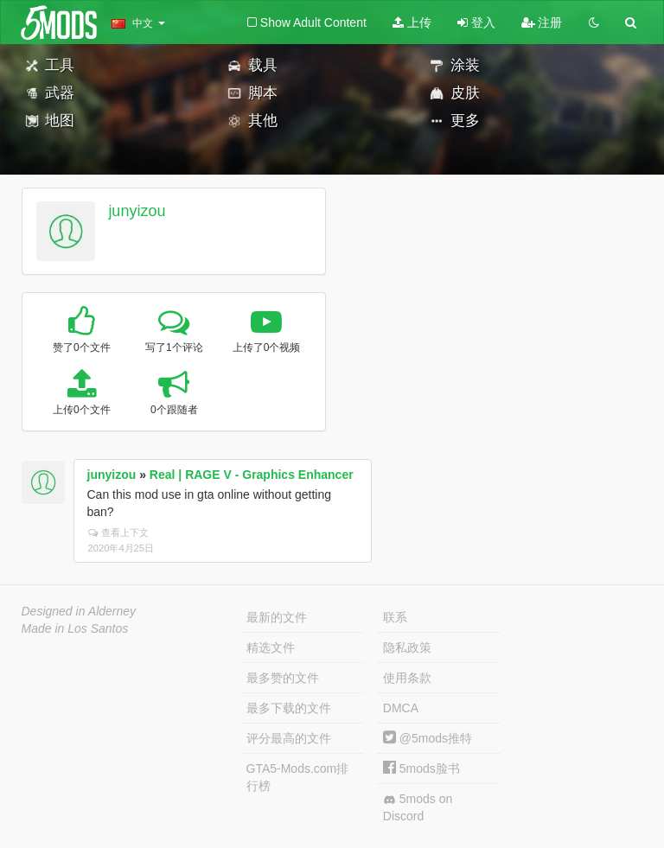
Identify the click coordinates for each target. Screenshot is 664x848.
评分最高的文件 (288, 738)
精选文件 (270, 647)
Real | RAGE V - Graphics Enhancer (252, 474)
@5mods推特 (427, 738)
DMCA (400, 708)
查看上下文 (118, 532)
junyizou (136, 211)
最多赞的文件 (282, 678)
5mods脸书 (421, 768)
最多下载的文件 (288, 708)
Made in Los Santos (75, 628)
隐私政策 (407, 647)
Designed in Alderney (79, 611)
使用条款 (407, 678)
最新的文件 (276, 617)
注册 (542, 22)
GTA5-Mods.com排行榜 (297, 777)
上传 (412, 22)
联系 (395, 617)
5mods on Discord (417, 807)
